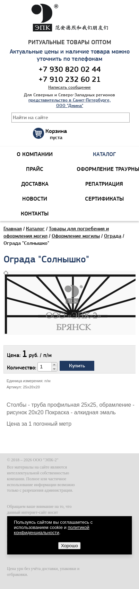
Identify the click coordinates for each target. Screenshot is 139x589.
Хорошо (69, 545)
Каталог (35, 228)
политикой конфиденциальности (51, 530)
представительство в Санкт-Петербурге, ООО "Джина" (69, 102)
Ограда (112, 236)
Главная (12, 228)
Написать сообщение (69, 87)
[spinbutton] (45, 367)
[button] (54, 365)
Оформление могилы (76, 236)
